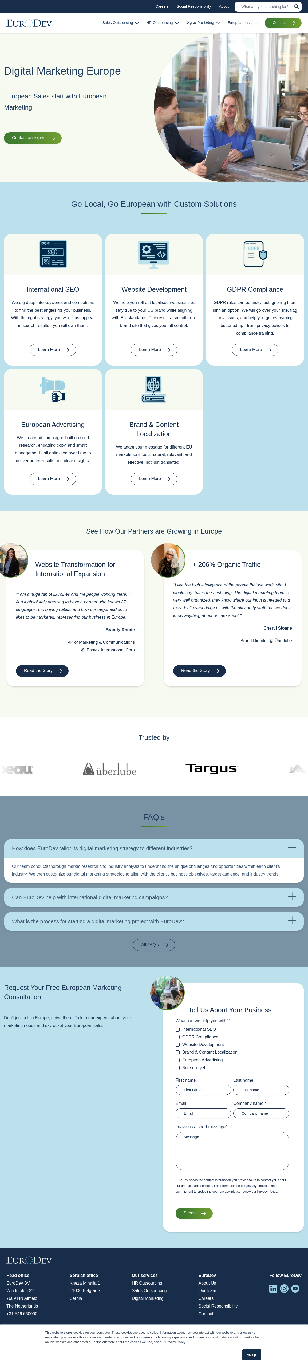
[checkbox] (232, 1049)
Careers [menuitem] (162, 6)
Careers (206, 1298)
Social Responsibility (218, 1306)
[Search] (268, 7)
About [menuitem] (224, 6)
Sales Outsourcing (149, 1290)
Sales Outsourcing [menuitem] (117, 23)
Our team (207, 1290)
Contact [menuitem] (279, 23)
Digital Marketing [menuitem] (200, 22)
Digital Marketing (148, 1298)
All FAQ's (150, 944)
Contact (205, 1314)
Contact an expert (29, 137)
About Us (207, 1283)
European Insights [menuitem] (242, 23)
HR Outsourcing (147, 1283)
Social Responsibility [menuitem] (194, 6)
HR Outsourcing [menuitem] (159, 23)
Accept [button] (252, 1355)
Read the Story (38, 670)
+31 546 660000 (21, 1314)
